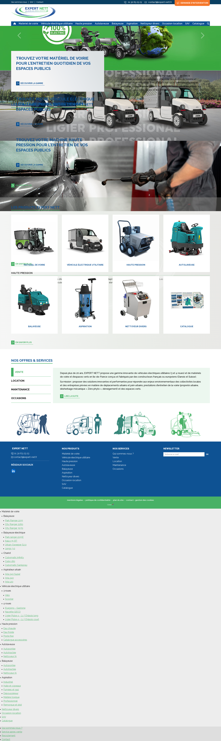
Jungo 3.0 (10, 548)
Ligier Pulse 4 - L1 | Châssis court (22, 619)
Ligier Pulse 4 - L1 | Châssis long (21, 615)
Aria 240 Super (12, 574)
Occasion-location (71, 480)
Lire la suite (71, 396)
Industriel (8, 682)
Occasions (18, 398)
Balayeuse (34, 326)
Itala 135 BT (11, 541)
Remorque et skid (12, 704)
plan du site (118, 500)
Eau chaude (9, 628)
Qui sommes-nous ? (123, 453)
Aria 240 (9, 578)
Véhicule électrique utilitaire (85, 265)
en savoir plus (24, 185)
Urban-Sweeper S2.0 (15, 544)
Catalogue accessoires (15, 639)
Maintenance (20, 389)
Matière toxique (11, 697)
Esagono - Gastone (15, 608)
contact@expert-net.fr (24, 457)
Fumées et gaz (11, 689)
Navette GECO (13, 611)
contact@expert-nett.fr (158, 2)
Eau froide (8, 632)
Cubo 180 (10, 561)
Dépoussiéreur (10, 693)
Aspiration (85, 326)
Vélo (7, 595)
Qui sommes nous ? (12, 728)
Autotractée (9, 652)
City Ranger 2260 (14, 524)
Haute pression (136, 265)
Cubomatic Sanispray (16, 565)
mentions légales (75, 500)
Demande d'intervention (192, 3)
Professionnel (10, 701)
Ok (207, 454)
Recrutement (8, 735)
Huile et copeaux (12, 685)
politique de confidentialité (98, 500)
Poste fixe (8, 636)
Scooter (9, 599)
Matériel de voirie (34, 265)
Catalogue (186, 326)
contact (130, 500)
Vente (17, 372)
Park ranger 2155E (14, 537)
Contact (39, 2)
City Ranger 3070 (14, 528)
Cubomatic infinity (14, 557)
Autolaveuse (187, 265)
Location (17, 380)
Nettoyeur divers (136, 326)
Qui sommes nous (19, 2)
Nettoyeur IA (10, 656)
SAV (31, 2)
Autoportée (9, 648)
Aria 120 (9, 581)
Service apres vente (12, 731)
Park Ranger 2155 (14, 520)
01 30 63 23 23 (133, 2)
